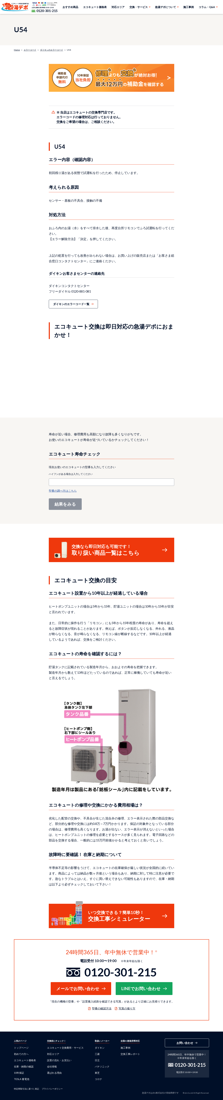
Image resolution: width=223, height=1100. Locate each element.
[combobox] (111, 482)
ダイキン (100, 1047)
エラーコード (30, 50)
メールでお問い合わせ (77, 988)
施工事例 (188, 7)
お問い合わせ (184, 1042)
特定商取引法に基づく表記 (26, 1088)
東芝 (97, 1072)
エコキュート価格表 (95, 7)
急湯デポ (15, 7)
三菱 (97, 1053)
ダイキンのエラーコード (51, 50)
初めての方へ (21, 1053)
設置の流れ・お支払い (59, 1060)
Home (17, 50)
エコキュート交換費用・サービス (65, 1047)
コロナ (98, 1079)
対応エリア (118, 7)
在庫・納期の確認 (23, 1066)
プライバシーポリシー (52, 1088)
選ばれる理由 (54, 1072)
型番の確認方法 (102, 1008)
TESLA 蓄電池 (21, 1079)
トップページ (21, 1047)
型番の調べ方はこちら (63, 490)
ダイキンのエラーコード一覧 (71, 304)
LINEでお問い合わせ (141, 988)
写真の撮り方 (127, 1008)
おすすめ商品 (70, 7)
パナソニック (102, 1066)
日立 (97, 1060)
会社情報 (52, 1066)
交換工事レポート (130, 1053)
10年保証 (19, 1072)
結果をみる (65, 504)
